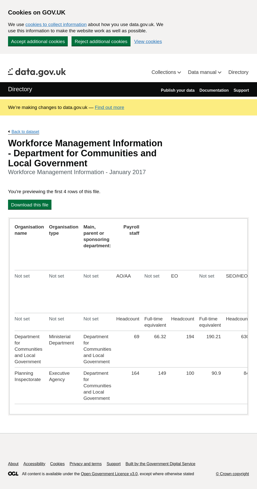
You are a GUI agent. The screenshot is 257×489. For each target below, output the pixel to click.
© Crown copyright (232, 474)
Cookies (57, 464)
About (13, 464)
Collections (164, 72)
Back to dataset (25, 132)
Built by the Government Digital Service (160, 464)
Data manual (203, 72)
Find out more (109, 107)
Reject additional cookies (101, 41)
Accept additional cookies (38, 41)
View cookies (148, 41)
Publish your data (178, 90)
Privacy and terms (86, 464)
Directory (238, 72)
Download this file (29, 204)
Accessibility (34, 464)
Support (241, 90)
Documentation (214, 90)
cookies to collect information (56, 24)
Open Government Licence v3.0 (109, 474)
